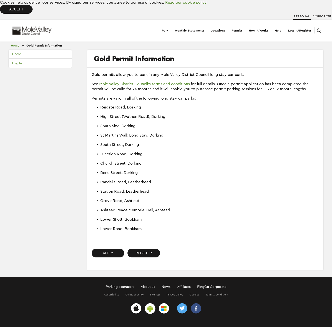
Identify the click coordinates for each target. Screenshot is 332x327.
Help (278, 30)
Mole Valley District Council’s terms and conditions (144, 84)
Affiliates (184, 287)
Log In (17, 63)
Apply (108, 253)
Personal (302, 16)
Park (165, 30)
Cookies (194, 294)
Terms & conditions (217, 294)
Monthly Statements (189, 30)
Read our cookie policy (186, 2)
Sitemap (155, 294)
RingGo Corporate (211, 287)
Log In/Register (299, 30)
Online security (135, 294)
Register (144, 253)
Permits (236, 30)
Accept (16, 9)
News (166, 287)
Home (15, 45)
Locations (218, 30)
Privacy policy (175, 294)
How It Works (258, 30)
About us (148, 287)
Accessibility (111, 294)
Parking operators (120, 287)
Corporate (322, 16)
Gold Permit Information (44, 45)
